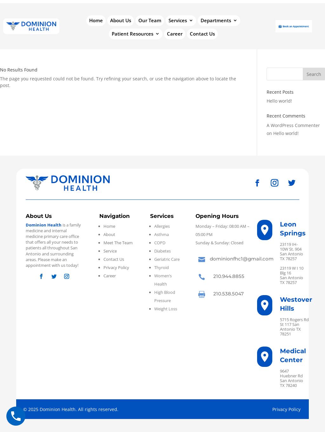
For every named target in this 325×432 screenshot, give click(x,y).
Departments (216, 21)
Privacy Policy (116, 267)
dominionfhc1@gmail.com (242, 259)
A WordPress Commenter (293, 125)
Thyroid (161, 267)
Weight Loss (165, 309)
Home (96, 21)
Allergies (162, 226)
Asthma (161, 234)
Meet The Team (118, 243)
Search (314, 74)
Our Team (149, 21)
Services (178, 21)
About (109, 234)
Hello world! (279, 101)
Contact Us (202, 34)
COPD (159, 243)
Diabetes (162, 251)
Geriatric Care (167, 259)
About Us (120, 21)
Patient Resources (132, 34)
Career (174, 34)
